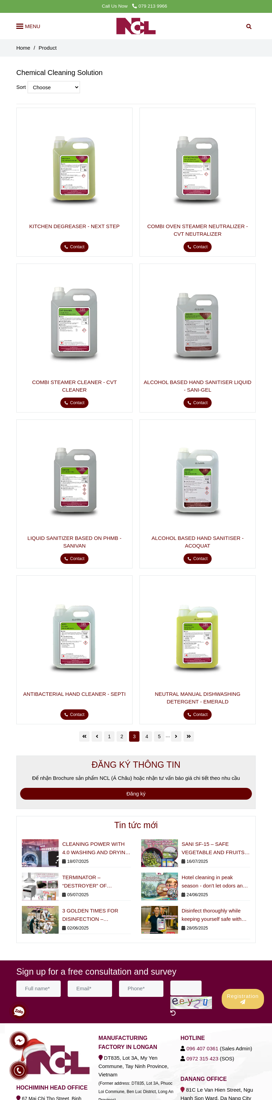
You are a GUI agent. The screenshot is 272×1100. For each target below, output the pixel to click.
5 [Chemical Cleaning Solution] (159, 736)
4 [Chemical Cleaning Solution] (146, 736)
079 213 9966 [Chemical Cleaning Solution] (149, 6)
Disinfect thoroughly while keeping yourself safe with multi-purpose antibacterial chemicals (212, 915)
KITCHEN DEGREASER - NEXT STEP (74, 226)
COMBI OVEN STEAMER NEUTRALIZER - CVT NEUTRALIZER (197, 230)
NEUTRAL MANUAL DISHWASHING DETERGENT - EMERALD (197, 698)
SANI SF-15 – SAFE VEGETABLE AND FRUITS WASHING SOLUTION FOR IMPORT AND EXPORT (214, 849)
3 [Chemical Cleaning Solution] (134, 736)
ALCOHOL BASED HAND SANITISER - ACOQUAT (198, 542)
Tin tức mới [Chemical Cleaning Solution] (136, 825)
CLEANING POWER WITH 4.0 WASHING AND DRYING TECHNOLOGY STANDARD (95, 849)
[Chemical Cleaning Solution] (74, 165)
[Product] (136, 26)
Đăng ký (135, 794)
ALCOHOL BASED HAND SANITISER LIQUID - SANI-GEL (197, 386)
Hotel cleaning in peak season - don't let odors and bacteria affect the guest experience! (213, 882)
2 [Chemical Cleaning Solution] (121, 736)
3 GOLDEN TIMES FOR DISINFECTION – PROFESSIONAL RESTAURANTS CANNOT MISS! (93, 915)
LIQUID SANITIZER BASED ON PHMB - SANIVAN (74, 542)
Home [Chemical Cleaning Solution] (23, 48)
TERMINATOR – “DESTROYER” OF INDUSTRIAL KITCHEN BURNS (89, 882)
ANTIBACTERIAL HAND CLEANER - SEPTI (74, 694)
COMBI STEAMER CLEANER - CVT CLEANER (74, 386)
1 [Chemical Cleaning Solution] (109, 736)
